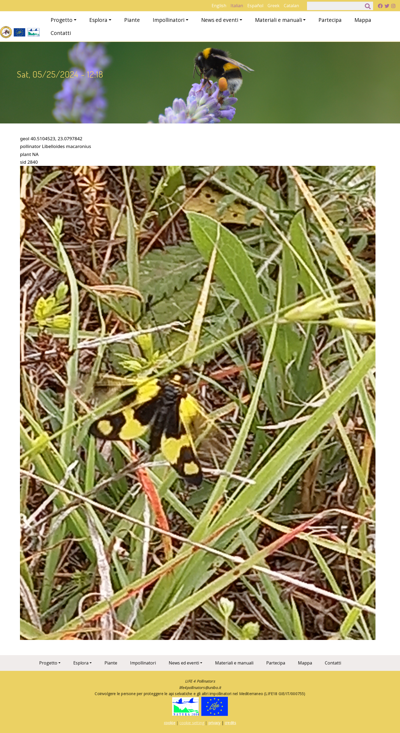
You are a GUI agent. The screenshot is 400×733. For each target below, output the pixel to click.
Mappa (362, 19)
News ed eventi (219, 19)
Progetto (61, 19)
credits (230, 722)
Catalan (291, 6)
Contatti (61, 33)
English (219, 6)
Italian (237, 6)
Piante (132, 19)
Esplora (98, 19)
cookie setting (191, 722)
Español (255, 6)
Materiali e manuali (278, 19)
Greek (274, 6)
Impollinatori (168, 19)
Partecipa (330, 19)
